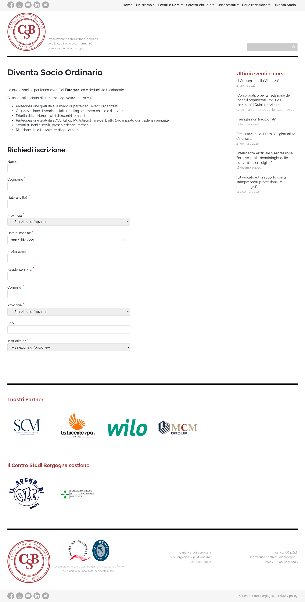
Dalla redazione (255, 5)
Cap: (68, 326)
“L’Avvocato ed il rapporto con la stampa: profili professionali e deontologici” (261, 182)
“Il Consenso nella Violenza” (257, 81)
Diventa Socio (284, 5)
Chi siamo (144, 5)
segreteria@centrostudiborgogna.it (274, 557)
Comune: (68, 290)
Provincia (68, 218)
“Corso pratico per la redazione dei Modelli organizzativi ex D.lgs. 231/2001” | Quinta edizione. (263, 100)
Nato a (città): (68, 200)
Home (128, 5)
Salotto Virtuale (199, 5)
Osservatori (227, 5)
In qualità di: (68, 344)
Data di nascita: (68, 236)
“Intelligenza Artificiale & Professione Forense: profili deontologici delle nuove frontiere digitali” (264, 158)
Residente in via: (68, 272)
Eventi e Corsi (169, 5)
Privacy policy (288, 596)
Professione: (68, 254)
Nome (68, 164)
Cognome (68, 182)
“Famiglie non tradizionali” (256, 119)
